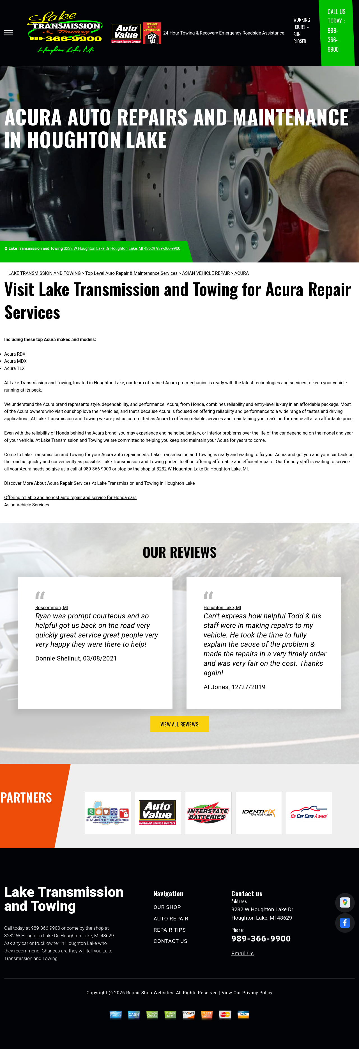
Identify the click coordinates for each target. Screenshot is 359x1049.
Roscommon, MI (51, 607)
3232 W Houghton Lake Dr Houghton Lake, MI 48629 (109, 248)
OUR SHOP (167, 907)
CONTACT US (171, 941)
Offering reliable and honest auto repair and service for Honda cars (70, 497)
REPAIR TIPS (170, 930)
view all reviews (179, 724)
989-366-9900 (333, 39)
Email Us (242, 953)
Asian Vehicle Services (26, 505)
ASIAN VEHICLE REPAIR (206, 273)
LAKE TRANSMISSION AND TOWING (44, 273)
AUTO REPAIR (171, 918)
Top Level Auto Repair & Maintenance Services (131, 273)
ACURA (241, 273)
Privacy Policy (257, 992)
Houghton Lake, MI (222, 607)
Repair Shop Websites (149, 992)
